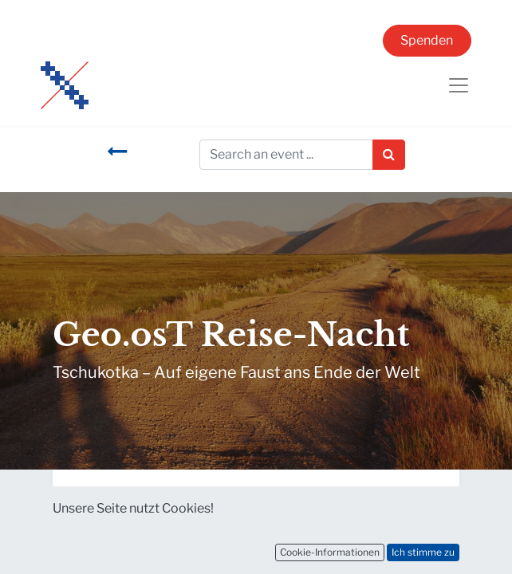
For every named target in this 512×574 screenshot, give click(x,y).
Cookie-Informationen (330, 552)
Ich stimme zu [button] (423, 552)
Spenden (426, 40)
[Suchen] (388, 155)
